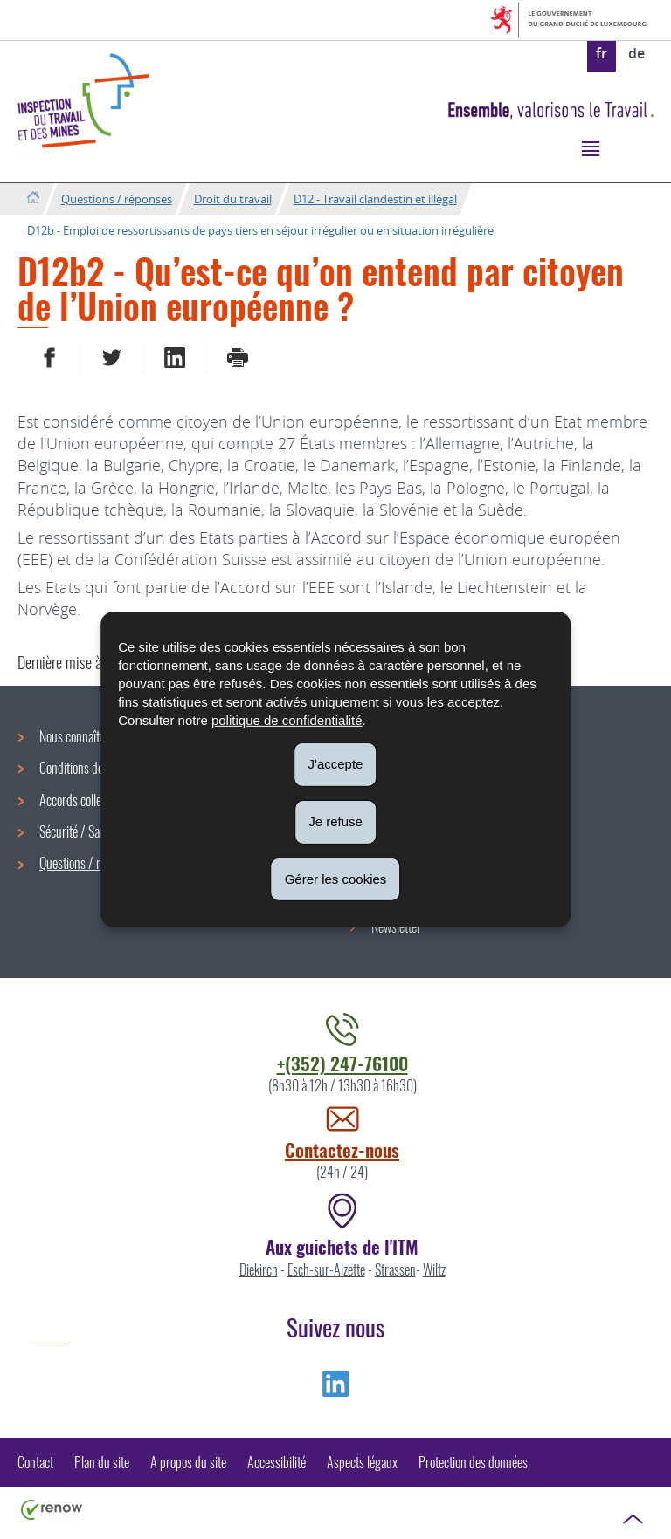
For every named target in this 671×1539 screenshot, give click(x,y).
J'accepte (335, 763)
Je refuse (335, 821)
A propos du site (188, 1462)
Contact (35, 1462)
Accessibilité (276, 1462)
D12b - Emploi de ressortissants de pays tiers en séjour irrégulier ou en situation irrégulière (260, 230)
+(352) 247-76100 (342, 1063)
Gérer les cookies (336, 878)
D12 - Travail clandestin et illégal (375, 199)
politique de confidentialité (287, 720)
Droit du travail (233, 199)
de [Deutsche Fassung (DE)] (636, 53)
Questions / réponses (116, 199)
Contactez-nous (342, 1149)
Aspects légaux (362, 1462)
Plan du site (101, 1462)
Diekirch (258, 1269)
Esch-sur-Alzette (326, 1269)
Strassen (395, 1269)
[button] (590, 148)
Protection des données (473, 1462)
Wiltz (434, 1269)
